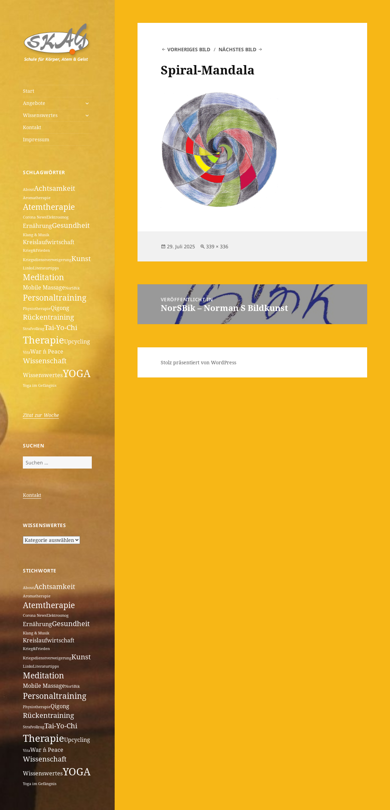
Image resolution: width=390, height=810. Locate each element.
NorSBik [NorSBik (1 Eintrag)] (72, 288)
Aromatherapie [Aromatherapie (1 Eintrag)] (37, 197)
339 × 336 (217, 246)
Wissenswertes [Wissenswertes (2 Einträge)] (43, 375)
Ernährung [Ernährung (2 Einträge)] (37, 226)
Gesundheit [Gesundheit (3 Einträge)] (71, 225)
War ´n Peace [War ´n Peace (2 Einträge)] (46, 351)
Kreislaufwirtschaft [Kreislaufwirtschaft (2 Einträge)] (48, 242)
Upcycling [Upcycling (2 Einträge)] (77, 341)
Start (28, 91)
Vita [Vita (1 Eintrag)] (26, 352)
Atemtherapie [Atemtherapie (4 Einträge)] (49, 206)
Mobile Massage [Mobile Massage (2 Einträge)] (44, 287)
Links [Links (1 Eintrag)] (28, 268)
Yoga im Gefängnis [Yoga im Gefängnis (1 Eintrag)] (39, 385)
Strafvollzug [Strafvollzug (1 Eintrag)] (33, 328)
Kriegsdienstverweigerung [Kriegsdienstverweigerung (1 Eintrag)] (47, 259)
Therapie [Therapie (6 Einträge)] (43, 339)
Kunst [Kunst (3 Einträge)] (81, 258)
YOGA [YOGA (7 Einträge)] (76, 373)
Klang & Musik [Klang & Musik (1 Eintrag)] (36, 234)
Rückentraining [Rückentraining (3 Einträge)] (48, 317)
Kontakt (32, 127)
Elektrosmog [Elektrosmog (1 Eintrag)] (57, 217)
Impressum (36, 139)
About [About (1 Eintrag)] (28, 189)
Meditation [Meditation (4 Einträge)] (43, 277)
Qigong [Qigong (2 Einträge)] (60, 308)
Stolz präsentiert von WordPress (198, 362)
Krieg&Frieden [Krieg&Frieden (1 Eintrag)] (36, 250)
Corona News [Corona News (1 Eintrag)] (34, 217)
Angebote (34, 103)
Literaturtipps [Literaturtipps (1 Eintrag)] (46, 268)
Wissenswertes (40, 115)
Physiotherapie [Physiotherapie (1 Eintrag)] (37, 308)
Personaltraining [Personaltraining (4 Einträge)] (54, 297)
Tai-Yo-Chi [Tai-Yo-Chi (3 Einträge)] (60, 327)
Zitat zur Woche (41, 415)
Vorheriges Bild (188, 49)
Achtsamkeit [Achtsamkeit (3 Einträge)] (54, 188)
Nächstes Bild (237, 49)
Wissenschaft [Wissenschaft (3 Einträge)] (45, 360)
